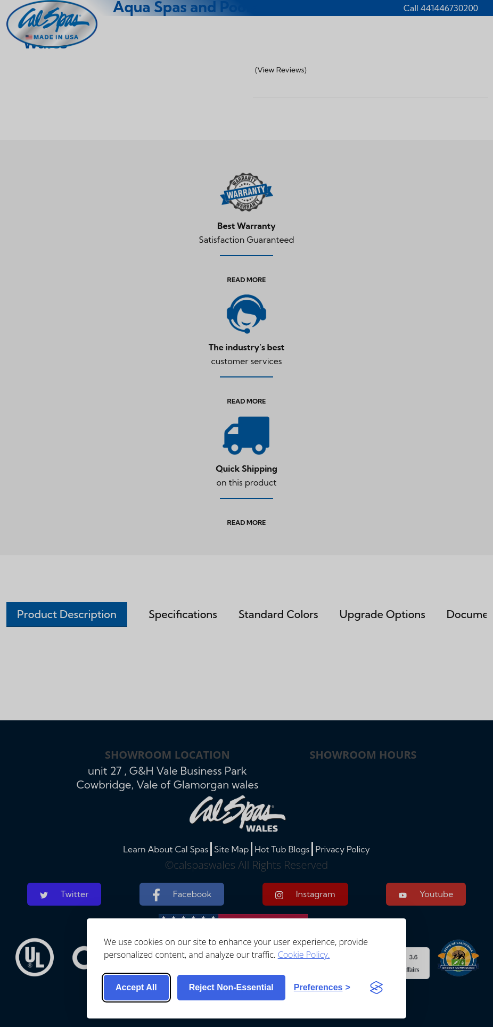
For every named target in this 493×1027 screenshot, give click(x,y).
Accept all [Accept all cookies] (136, 987)
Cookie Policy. (304, 954)
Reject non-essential (231, 987)
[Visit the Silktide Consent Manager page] (376, 987)
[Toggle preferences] (322, 987)
